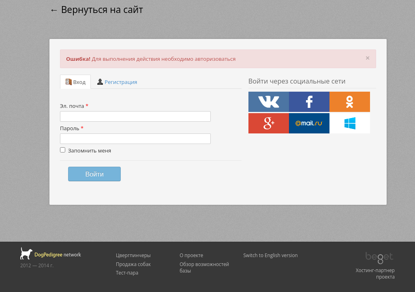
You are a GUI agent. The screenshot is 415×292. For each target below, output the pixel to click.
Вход (75, 82)
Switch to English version (270, 255)
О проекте (191, 255)
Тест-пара (127, 272)
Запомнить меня (85, 150)
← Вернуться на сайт (96, 9)
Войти (94, 174)
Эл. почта (74, 106)
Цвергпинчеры (133, 255)
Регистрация (117, 82)
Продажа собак (133, 264)
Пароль (71, 128)
